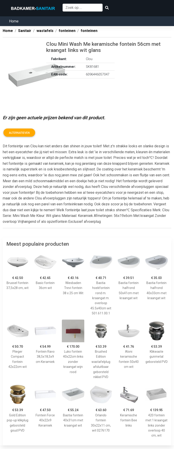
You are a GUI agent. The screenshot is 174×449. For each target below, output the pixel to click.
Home (14, 21)
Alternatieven (19, 132)
